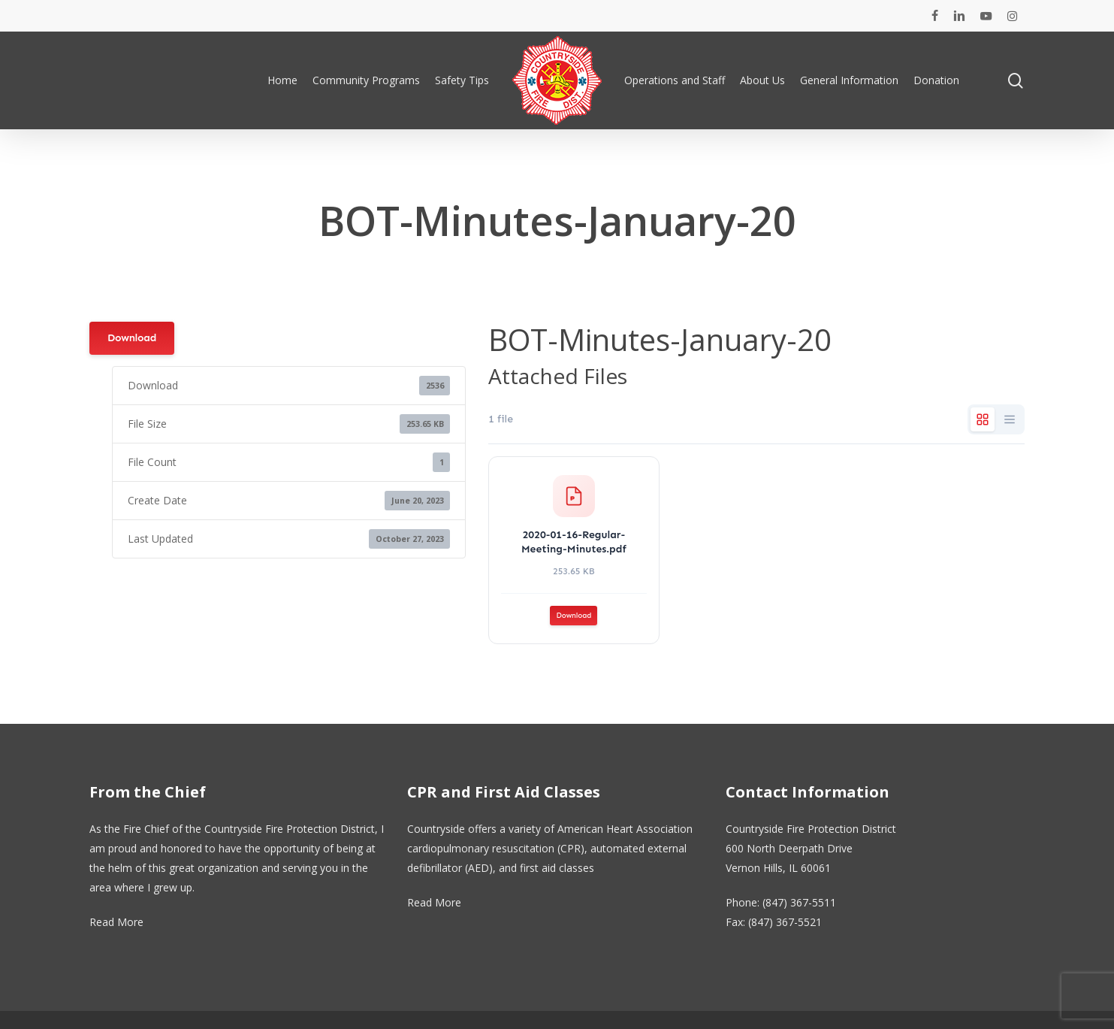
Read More (116, 922)
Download (131, 337)
